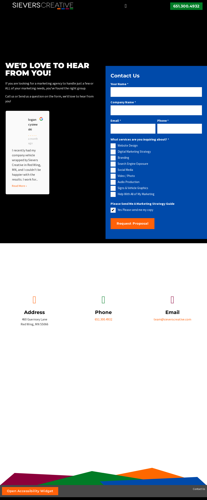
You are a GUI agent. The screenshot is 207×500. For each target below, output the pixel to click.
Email (116, 120)
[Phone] (103, 300)
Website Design (128, 145)
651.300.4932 (186, 6)
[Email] (172, 300)
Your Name (119, 84)
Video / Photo (126, 176)
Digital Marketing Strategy (134, 151)
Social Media (125, 170)
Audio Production (128, 182)
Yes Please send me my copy (135, 210)
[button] (126, 6)
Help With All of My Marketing (136, 194)
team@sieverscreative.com (172, 319)
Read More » (19, 186)
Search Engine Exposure (133, 164)
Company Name (123, 102)
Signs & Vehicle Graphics (133, 188)
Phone (163, 120)
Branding (123, 158)
